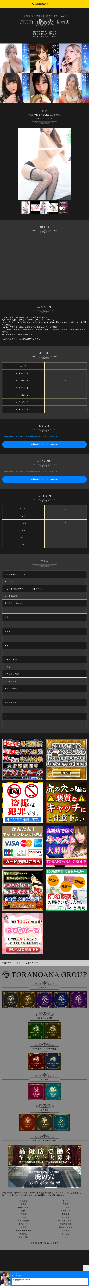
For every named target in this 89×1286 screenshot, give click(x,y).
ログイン (65, 1217)
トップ (66, 1201)
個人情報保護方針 (23, 1231)
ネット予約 (23, 1237)
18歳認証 (23, 1201)
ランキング (65, 1211)
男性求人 (23, 1234)
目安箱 (23, 1227)
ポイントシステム (65, 1221)
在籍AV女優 (23, 1207)
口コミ (66, 1237)
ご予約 (23, 1217)
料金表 (23, 1214)
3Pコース (23, 1224)
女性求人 (65, 1231)
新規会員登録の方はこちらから (44, 444)
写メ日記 (65, 1234)
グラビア (65, 1207)
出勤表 (23, 1204)
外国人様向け (65, 1224)
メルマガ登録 (23, 1221)
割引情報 (65, 1214)
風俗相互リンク (65, 1227)
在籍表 (66, 1204)
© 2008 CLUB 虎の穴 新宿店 (44, 1243)
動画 (23, 1211)
